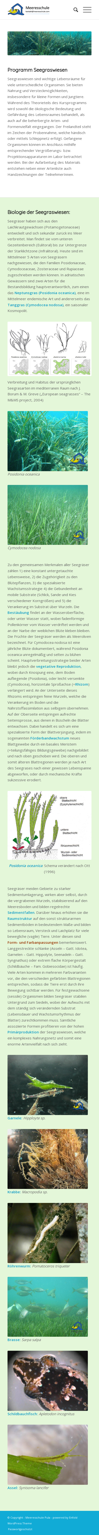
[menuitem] (73, 9)
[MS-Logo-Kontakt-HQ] (41, 9)
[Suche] (73, 9)
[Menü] (84, 9)
